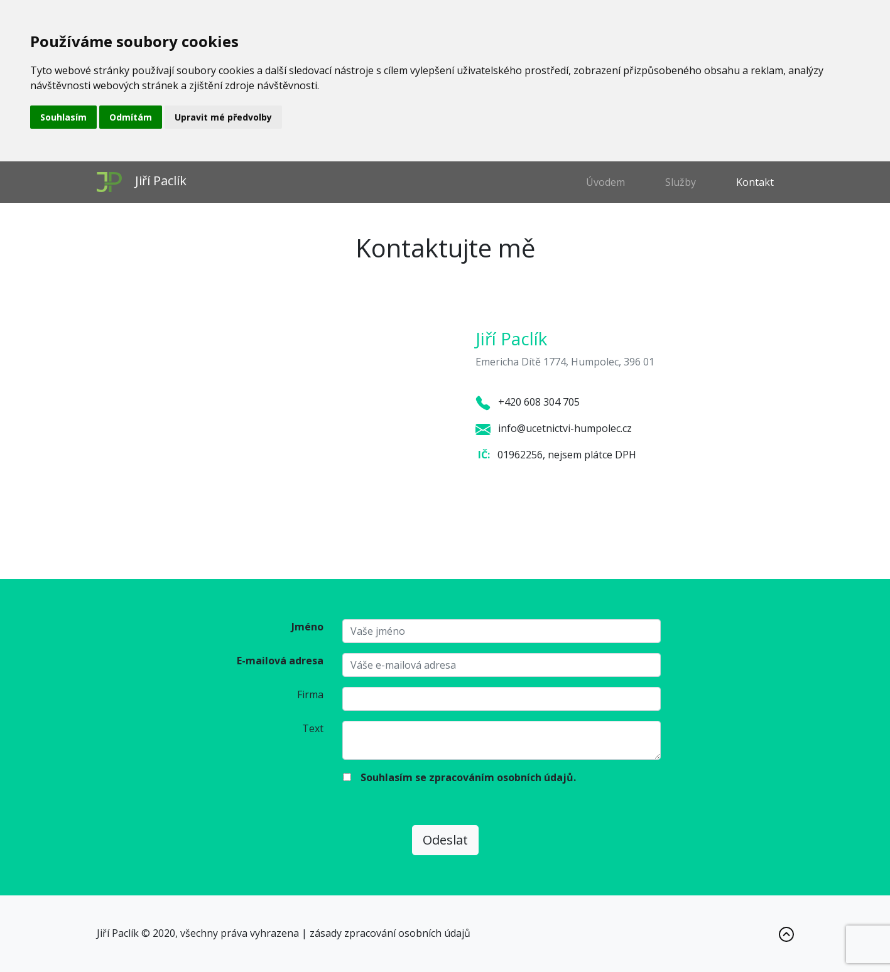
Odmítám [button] (130, 117)
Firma (310, 694)
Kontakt (755, 182)
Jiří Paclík (142, 182)
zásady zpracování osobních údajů (390, 933)
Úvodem (605, 182)
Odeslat (445, 839)
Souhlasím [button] (63, 117)
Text (312, 728)
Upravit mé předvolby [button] (223, 117)
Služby (680, 182)
